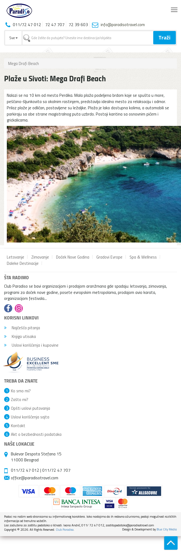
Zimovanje (40, 257)
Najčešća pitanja (22, 328)
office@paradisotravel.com (34, 478)
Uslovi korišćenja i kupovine (31, 345)
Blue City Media (167, 529)
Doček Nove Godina (72, 257)
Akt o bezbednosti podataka (36, 434)
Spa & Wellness (143, 257)
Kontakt (18, 425)
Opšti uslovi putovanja (30, 408)
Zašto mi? (19, 399)
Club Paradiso (64, 529)
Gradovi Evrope (109, 257)
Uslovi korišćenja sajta (30, 417)
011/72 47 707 (56, 470)
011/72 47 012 (25, 470)
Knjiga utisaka (20, 336)
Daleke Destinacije (23, 263)
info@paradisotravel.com (123, 24)
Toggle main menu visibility (174, 8)
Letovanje (15, 257)
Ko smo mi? (21, 391)
